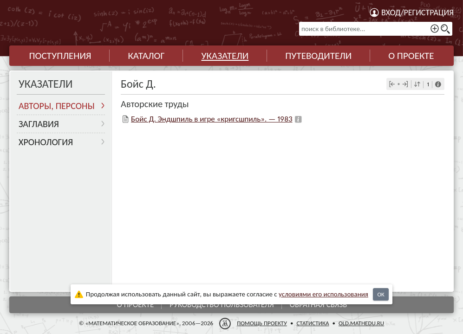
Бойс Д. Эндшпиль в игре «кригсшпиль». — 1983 (211, 119)
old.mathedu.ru (361, 323)
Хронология (46, 142)
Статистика (312, 323)
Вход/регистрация (417, 12)
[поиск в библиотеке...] (375, 29)
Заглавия (39, 123)
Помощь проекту (262, 323)
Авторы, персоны (57, 105)
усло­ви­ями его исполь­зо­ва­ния (323, 294)
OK (380, 294)
